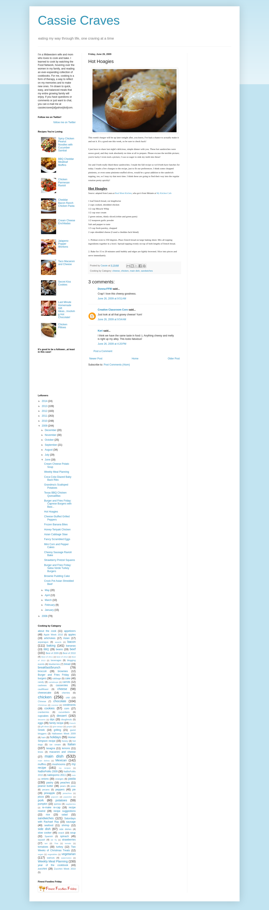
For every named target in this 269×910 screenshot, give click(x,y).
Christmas (42, 705)
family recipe (56, 723)
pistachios (67, 793)
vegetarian (69, 854)
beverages (56, 660)
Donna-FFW (105, 288)
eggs (40, 723)
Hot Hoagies (51, 511)
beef (73, 649)
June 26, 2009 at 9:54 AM (112, 319)
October (49, 439)
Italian (72, 744)
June (48, 459)
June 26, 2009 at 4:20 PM (112, 343)
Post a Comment (103, 351)
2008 (45, 616)
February (50, 604)
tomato (68, 843)
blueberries (54, 664)
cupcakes (43, 715)
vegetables (52, 854)
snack (61, 832)
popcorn (54, 797)
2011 (45, 415)
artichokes (49, 638)
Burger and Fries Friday (53, 674)
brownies (63, 671)
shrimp (65, 825)
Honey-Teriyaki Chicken (57, 529)
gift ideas (45, 726)
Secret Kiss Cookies (64, 283)
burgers (42, 678)
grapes (69, 726)
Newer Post (95, 358)
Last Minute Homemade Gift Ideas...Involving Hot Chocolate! (66, 310)
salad (65, 814)
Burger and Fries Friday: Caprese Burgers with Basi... (57, 503)
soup (73, 832)
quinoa (57, 804)
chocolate (59, 701)
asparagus (43, 642)
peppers (60, 789)
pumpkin (42, 803)
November (51, 435)
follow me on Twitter (64, 122)
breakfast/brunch (49, 667)
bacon (71, 641)
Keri (100, 330)
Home (135, 358)
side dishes (65, 829)
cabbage (56, 678)
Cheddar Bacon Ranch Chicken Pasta (66, 202)
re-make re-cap (51, 807)
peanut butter (45, 786)
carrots (66, 681)
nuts (74, 775)
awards (58, 642)
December (51, 430)
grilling (57, 730)
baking (51, 645)
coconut (54, 705)
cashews (42, 685)
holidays (55, 737)
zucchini (42, 868)
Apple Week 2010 (53, 634)
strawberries (69, 839)
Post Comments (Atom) (117, 364)
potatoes (61, 800)
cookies (49, 708)
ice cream (55, 744)
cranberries (43, 712)
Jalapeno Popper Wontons (63, 243)
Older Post (174, 358)
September (51, 444)
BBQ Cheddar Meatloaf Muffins (66, 162)
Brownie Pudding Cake (57, 576)
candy (41, 682)
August (49, 449)
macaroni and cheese (62, 751)
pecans (46, 789)
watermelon (66, 858)
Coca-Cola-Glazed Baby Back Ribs (57, 478)
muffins (42, 764)
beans (59, 649)
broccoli (42, 671)
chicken (125, 271)
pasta (72, 778)
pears (63, 786)
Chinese (42, 701)
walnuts (51, 858)
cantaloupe (53, 682)
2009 (45, 425)
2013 (45, 406)
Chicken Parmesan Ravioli (64, 182)
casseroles (62, 685)
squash (41, 839)
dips (52, 719)
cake (67, 678)
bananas (71, 645)
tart (46, 843)
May (47, 590)
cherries (66, 692)
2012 (45, 411)
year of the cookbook (53, 865)
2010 (45, 420)
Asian (66, 638)
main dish (135, 271)
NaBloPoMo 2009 (48, 771)
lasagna (50, 748)
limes (40, 752)
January (49, 609)
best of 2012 (62, 657)
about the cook (47, 631)
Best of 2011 (47, 657)
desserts (41, 719)
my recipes (65, 768)
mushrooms (58, 764)
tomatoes (43, 846)
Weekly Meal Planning (56, 471)
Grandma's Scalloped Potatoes (56, 486)
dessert (62, 715)
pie (74, 789)
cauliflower (43, 689)
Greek (41, 730)
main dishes (44, 760)
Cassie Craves (79, 20)
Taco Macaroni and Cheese (66, 263)
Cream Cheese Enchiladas (66, 222)
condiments (69, 704)
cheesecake (44, 692)
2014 (45, 401)
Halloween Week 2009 (64, 733)
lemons (66, 748)
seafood (48, 825)
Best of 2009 (52, 653)
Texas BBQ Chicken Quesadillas (55, 494)
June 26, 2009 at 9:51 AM (112, 298)
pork (41, 800)
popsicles (67, 797)
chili (68, 697)
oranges (59, 779)
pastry (49, 782)
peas (73, 786)
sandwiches (147, 271)
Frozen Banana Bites (56, 524)
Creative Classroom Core (113, 309)
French (72, 723)
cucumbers (64, 712)
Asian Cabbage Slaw (55, 534)
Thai (56, 843)
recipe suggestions (64, 811)
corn (66, 708)
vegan (40, 854)
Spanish (49, 836)
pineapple (49, 793)
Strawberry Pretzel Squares (59, 560)
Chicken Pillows (62, 326)
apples (72, 634)
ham (43, 737)
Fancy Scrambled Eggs (57, 539)
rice (48, 814)
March (49, 600)
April (47, 595)
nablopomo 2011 (56, 775)
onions (45, 778)
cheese (116, 271)
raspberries (71, 804)
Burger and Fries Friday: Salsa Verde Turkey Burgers (57, 568)
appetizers (70, 631)
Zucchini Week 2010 (65, 868)
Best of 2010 (69, 653)
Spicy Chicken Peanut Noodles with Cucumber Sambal (66, 144)
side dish (44, 829)
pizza (41, 796)
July (47, 454)
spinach (64, 836)
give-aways (58, 726)
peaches (65, 782)
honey (65, 741)
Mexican (61, 760)
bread (67, 664)
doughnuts (66, 719)
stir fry (54, 840)
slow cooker (44, 832)
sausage (71, 821)
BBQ (46, 649)
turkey (59, 846)
